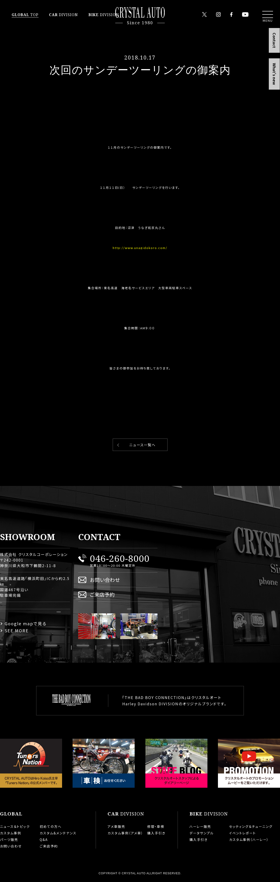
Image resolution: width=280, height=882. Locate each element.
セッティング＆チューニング (251, 826)
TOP (25, 14)
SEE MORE (17, 630)
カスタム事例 (10, 833)
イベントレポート (242, 833)
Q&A (44, 839)
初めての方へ (51, 826)
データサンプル (201, 833)
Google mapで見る (26, 623)
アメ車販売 (116, 826)
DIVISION (63, 14)
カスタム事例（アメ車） (125, 833)
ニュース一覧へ (142, 444)
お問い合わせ (105, 579)
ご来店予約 (102, 594)
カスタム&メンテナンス (58, 833)
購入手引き (156, 833)
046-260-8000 (120, 558)
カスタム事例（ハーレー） (249, 839)
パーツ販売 (9, 839)
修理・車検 (155, 826)
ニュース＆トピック (15, 826)
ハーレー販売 (200, 826)
